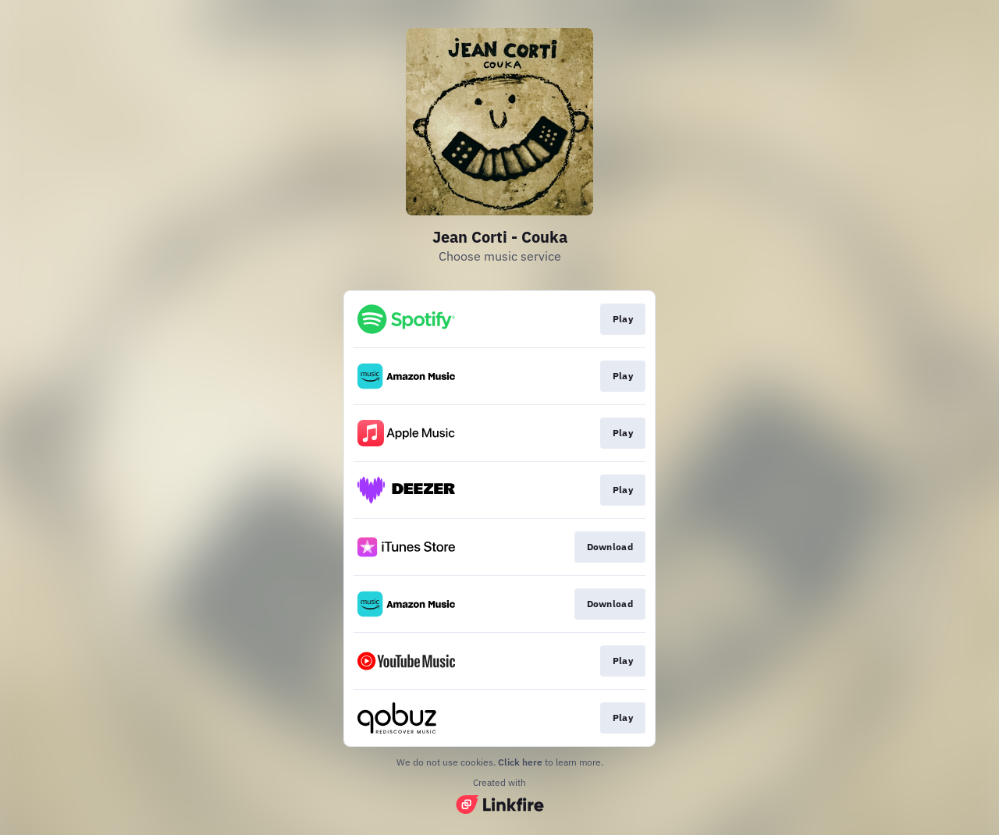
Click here (520, 762)
